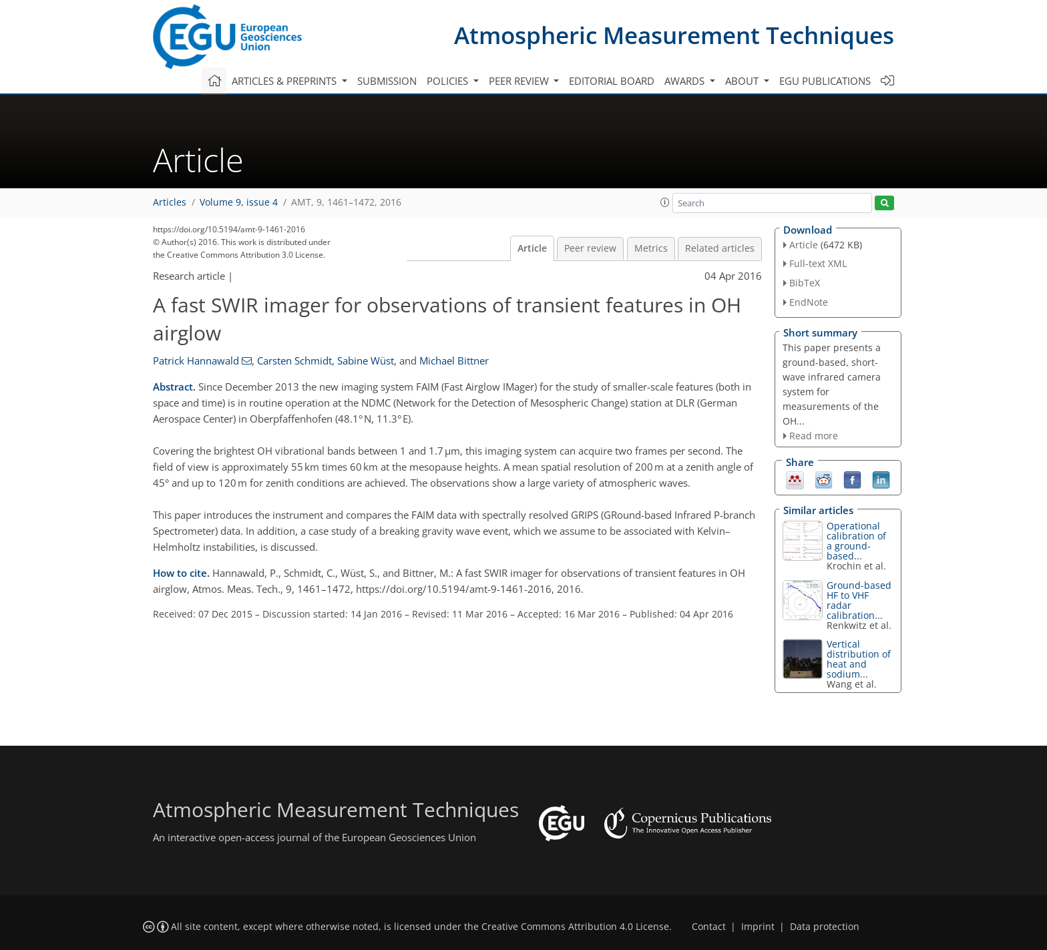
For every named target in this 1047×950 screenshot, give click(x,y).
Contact (709, 927)
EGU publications (825, 80)
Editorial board (611, 80)
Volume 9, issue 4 (239, 202)
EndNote (808, 302)
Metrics (651, 248)
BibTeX (804, 282)
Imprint (758, 927)
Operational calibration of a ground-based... (856, 540)
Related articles (720, 248)
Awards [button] (685, 80)
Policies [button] (449, 80)
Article (532, 248)
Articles (169, 202)
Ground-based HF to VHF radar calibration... (859, 600)
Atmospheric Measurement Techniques (674, 35)
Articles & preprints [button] (285, 80)
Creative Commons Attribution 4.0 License (575, 927)
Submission (387, 80)
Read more (813, 435)
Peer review (590, 248)
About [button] (743, 80)
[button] (665, 202)
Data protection (824, 927)
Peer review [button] (520, 80)
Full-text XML (818, 263)
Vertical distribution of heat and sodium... (859, 659)
